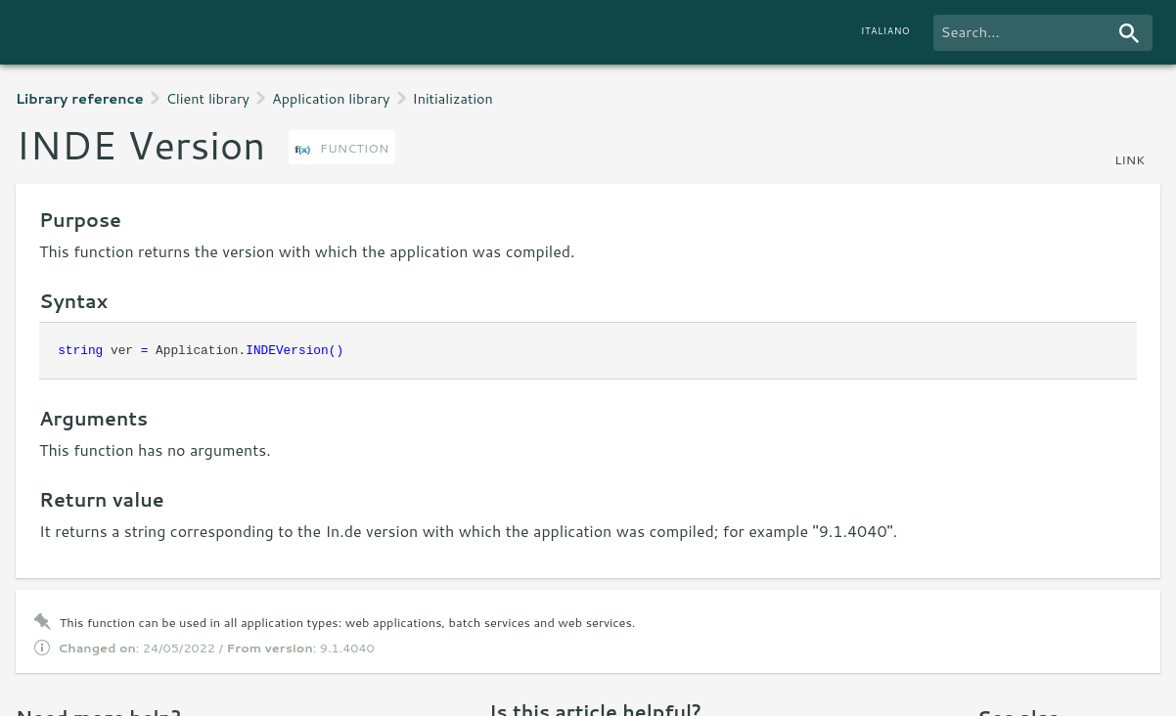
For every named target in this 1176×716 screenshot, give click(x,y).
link (1129, 159)
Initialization (453, 98)
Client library (207, 98)
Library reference (80, 98)
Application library (330, 98)
